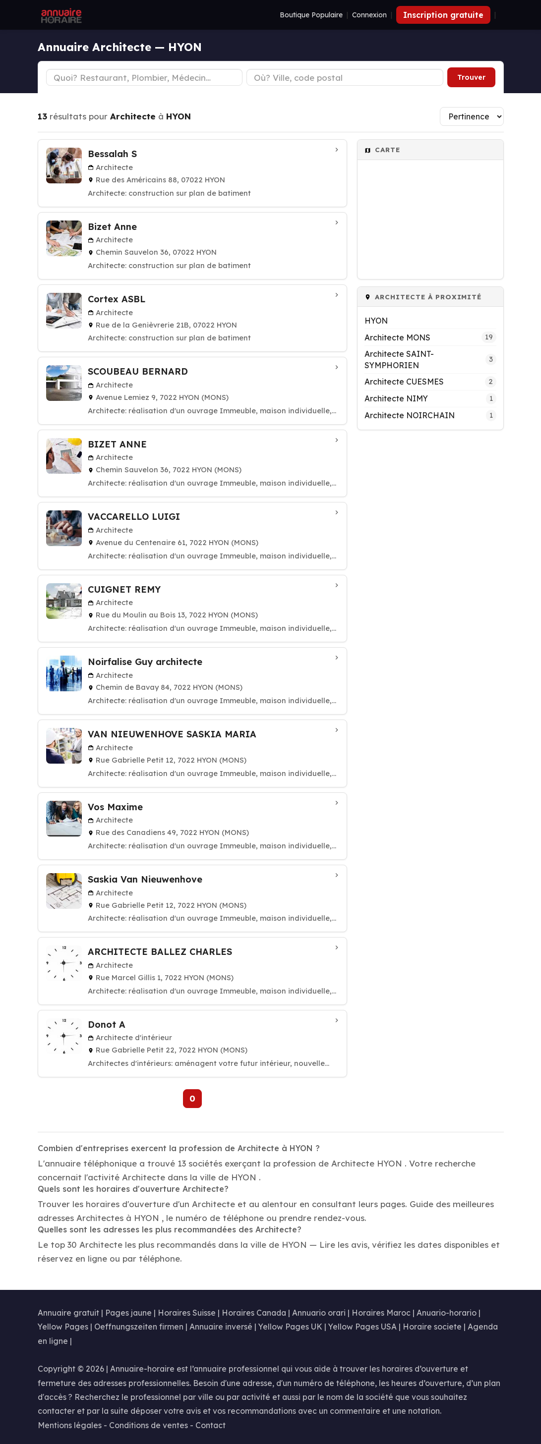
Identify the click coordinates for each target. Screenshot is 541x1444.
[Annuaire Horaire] (60, 15)
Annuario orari (319, 1313)
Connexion (369, 14)
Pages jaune (128, 1313)
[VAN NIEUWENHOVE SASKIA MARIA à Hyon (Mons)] (192, 753)
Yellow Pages (63, 1327)
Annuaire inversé (220, 1327)
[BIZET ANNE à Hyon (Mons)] (192, 463)
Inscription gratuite (443, 15)
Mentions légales (70, 1425)
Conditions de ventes (148, 1425)
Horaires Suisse (187, 1313)
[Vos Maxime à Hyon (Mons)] (192, 826)
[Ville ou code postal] (344, 77)
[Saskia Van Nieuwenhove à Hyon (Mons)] (192, 898)
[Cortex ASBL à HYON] (192, 318)
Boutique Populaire (311, 14)
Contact (210, 1425)
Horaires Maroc (381, 1313)
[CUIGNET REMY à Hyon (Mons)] (192, 608)
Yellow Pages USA (362, 1327)
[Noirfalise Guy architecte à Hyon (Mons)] (192, 681)
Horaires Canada (254, 1313)
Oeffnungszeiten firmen (138, 1327)
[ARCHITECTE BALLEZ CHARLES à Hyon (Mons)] (192, 970)
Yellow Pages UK (290, 1327)
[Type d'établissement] (144, 77)
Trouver (471, 77)
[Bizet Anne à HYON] (192, 245)
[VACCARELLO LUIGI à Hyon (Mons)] (192, 535)
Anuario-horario (447, 1313)
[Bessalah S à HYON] (192, 173)
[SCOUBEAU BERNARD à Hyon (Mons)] (192, 390)
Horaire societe (432, 1327)
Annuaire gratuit (68, 1313)
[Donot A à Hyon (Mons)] (192, 1043)
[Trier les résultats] (472, 116)
